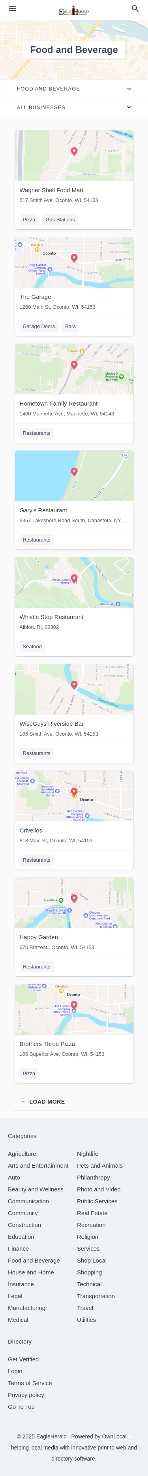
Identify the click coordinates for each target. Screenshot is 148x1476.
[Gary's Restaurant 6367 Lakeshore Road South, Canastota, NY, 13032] (74, 489)
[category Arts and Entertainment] (38, 1165)
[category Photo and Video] (99, 1189)
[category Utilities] (86, 1319)
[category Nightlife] (87, 1153)
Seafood (32, 646)
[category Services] (88, 1248)
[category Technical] (89, 1284)
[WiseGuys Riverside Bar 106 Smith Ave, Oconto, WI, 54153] (74, 702)
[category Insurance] (21, 1284)
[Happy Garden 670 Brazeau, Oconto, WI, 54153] (74, 916)
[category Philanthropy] (93, 1177)
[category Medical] (18, 1319)
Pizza (29, 220)
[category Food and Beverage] (34, 1260)
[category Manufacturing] (26, 1307)
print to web (111, 1447)
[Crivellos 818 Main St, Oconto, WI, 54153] (74, 809)
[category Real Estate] (92, 1213)
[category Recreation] (91, 1224)
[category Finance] (18, 1248)
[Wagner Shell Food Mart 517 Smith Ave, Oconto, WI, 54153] (74, 169)
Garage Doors (39, 326)
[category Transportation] (96, 1296)
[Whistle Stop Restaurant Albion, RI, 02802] (74, 595)
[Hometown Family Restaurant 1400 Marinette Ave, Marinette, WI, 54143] (74, 382)
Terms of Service (30, 1383)
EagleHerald (52, 1436)
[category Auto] (14, 1177)
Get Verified (23, 1359)
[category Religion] (87, 1236)
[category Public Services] (97, 1201)
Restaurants (37, 433)
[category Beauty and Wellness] (36, 1189)
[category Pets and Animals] (100, 1165)
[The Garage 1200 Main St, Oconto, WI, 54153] (74, 275)
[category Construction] (24, 1224)
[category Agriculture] (22, 1153)
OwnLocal (114, 1436)
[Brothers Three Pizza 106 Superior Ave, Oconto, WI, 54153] (74, 1022)
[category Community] (23, 1213)
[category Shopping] (89, 1272)
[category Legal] (15, 1296)
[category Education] (21, 1236)
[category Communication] (28, 1201)
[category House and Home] (31, 1272)
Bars (70, 326)
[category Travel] (85, 1307)
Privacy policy (26, 1394)
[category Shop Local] (92, 1260)
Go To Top (21, 1406)
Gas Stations (60, 220)
